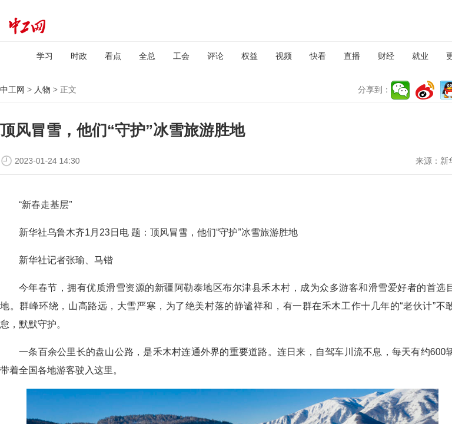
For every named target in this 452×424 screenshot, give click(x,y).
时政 (79, 56)
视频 (283, 56)
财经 (386, 56)
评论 (215, 56)
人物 (42, 89)
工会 (181, 56)
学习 (44, 56)
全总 (147, 56)
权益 (249, 56)
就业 (420, 56)
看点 (113, 56)
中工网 (12, 89)
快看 (318, 56)
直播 (352, 56)
